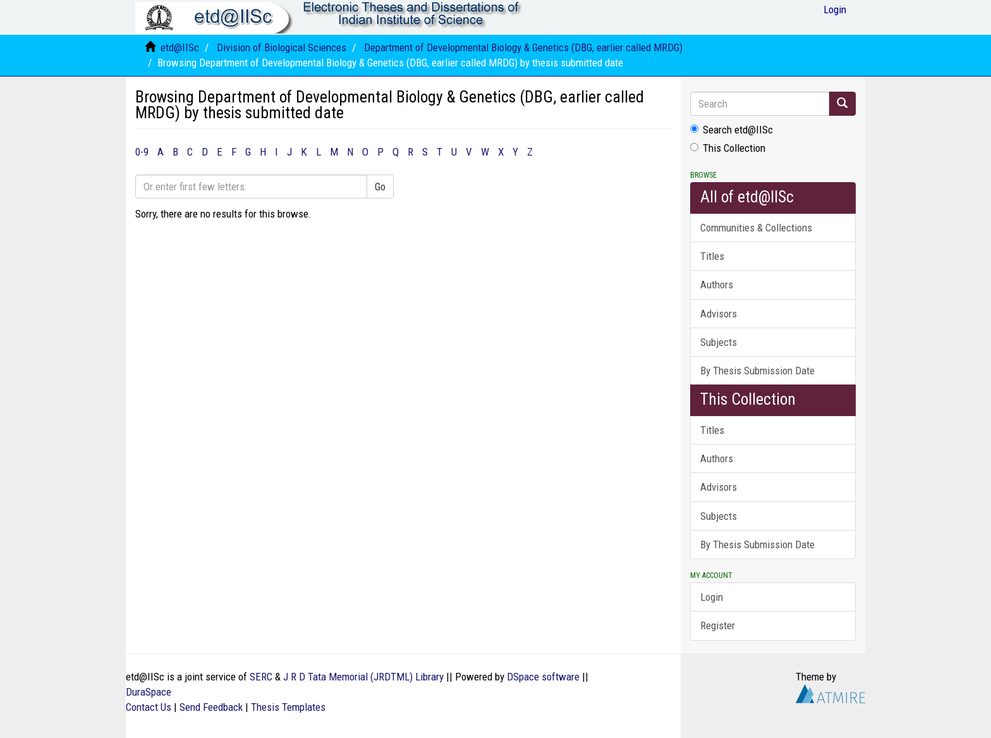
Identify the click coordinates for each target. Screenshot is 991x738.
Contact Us (148, 707)
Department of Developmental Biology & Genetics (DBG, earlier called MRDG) (523, 47)
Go (380, 186)
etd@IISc (180, 47)
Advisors (718, 313)
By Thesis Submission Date (757, 370)
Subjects (718, 342)
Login (711, 597)
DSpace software (543, 676)
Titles (712, 256)
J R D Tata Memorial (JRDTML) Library (363, 676)
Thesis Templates (288, 707)
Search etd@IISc (731, 129)
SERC (261, 676)
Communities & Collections (756, 227)
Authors (716, 284)
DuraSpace (148, 692)
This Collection (727, 148)
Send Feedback (211, 707)
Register (717, 625)
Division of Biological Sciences (281, 47)
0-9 (142, 151)
